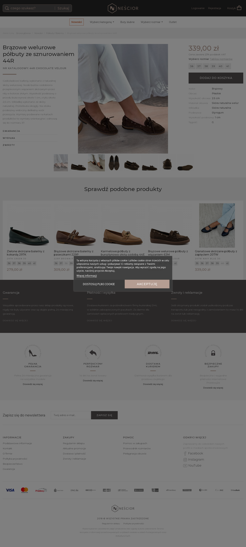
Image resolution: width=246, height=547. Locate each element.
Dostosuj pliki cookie (99, 284)
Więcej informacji (87, 275)
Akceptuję (147, 284)
